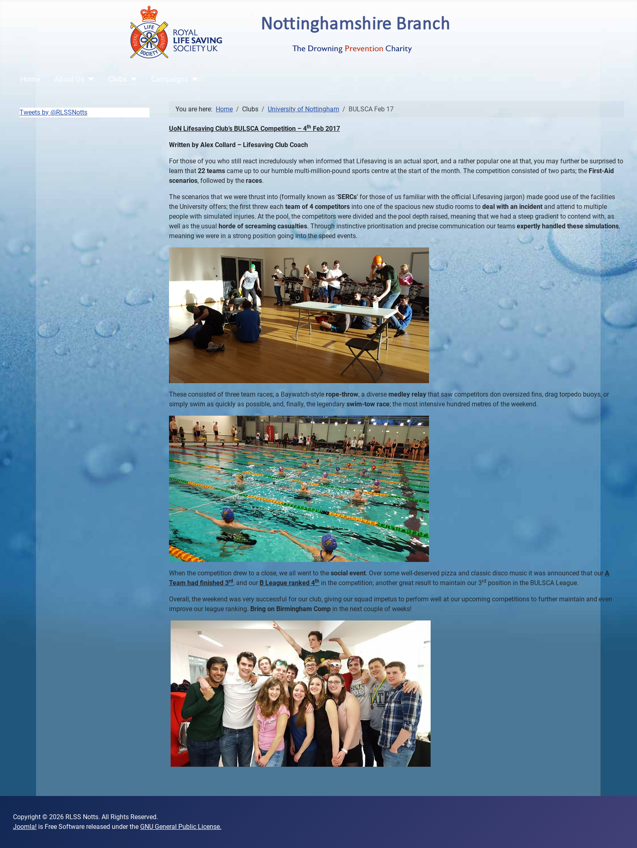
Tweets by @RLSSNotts (53, 112)
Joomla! (25, 827)
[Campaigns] (193, 79)
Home (30, 79)
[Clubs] (132, 79)
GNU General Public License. (180, 827)
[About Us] (89, 79)
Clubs (117, 79)
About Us (69, 79)
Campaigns (169, 79)
